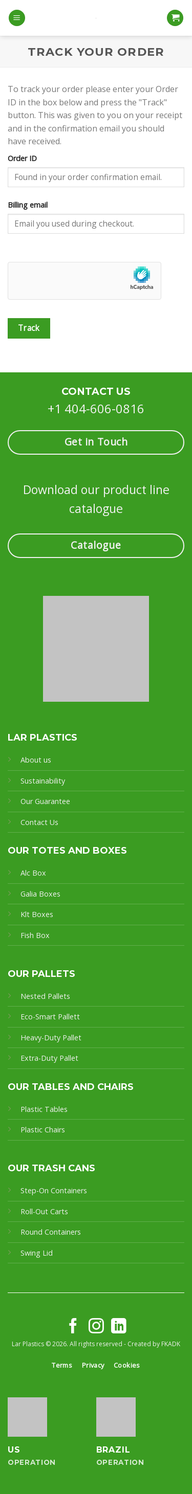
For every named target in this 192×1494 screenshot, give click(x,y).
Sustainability (42, 781)
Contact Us (39, 822)
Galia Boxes (40, 894)
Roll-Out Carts (44, 1211)
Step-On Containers (53, 1190)
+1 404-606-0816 (96, 408)
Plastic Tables (44, 1109)
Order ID (22, 158)
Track (29, 327)
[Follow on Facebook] (73, 1327)
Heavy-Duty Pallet (50, 1037)
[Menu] (17, 18)
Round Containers (50, 1232)
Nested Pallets (45, 996)
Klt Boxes (36, 914)
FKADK (170, 1344)
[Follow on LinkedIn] (118, 1327)
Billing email (28, 205)
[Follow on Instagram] (96, 1327)
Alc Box (33, 873)
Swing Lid (36, 1253)
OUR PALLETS (41, 973)
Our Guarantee (46, 801)
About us (35, 760)
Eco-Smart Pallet (48, 1016)
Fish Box (35, 935)
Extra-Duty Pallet (49, 1058)
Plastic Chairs (42, 1129)
